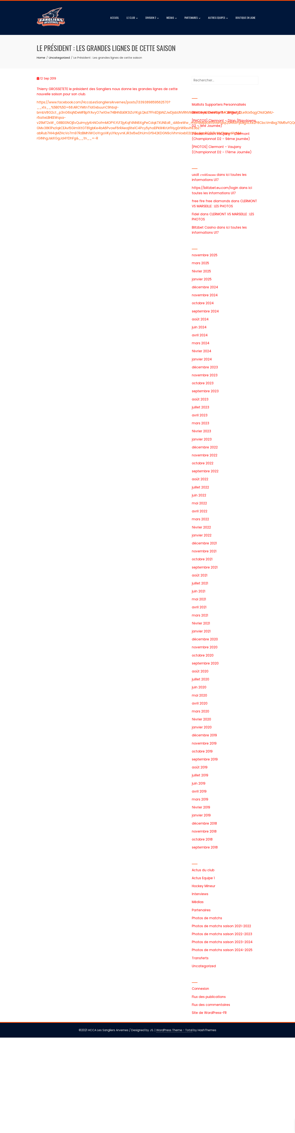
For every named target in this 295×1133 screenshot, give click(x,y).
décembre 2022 (205, 447)
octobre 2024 (203, 303)
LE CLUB (132, 18)
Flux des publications (209, 997)
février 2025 (201, 271)
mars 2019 (200, 799)
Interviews (200, 894)
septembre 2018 (205, 847)
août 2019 (200, 767)
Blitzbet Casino (204, 227)
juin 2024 (199, 327)
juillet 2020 (200, 679)
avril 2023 (200, 415)
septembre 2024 (205, 311)
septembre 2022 (205, 471)
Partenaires (201, 910)
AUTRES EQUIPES (218, 18)
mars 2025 (200, 263)
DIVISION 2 (152, 18)
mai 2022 (199, 503)
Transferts (200, 958)
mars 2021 (200, 615)
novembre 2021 (204, 551)
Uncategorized (204, 966)
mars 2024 (200, 343)
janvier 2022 (201, 535)
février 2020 (201, 719)
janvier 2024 (202, 359)
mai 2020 (199, 695)
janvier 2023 (202, 439)
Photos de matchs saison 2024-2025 (222, 950)
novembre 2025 (204, 255)
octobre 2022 (202, 463)
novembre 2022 (204, 455)
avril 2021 (199, 607)
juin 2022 (199, 495)
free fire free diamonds (211, 201)
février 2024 (201, 351)
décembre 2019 (204, 735)
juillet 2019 (200, 775)
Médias (198, 902)
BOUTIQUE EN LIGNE (245, 18)
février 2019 (201, 807)
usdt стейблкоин (204, 174)
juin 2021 (198, 591)
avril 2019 (199, 791)
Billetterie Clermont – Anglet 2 (216, 112)
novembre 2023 (205, 375)
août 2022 (200, 479)
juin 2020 (199, 687)
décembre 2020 (205, 639)
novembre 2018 (204, 831)
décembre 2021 (204, 543)
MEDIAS (171, 18)
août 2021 (199, 575)
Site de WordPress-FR (209, 1012)
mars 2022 (200, 519)
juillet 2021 (200, 583)
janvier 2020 (202, 727)
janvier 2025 (201, 279)
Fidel (195, 214)
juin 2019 (198, 783)
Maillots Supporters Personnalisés (219, 104)
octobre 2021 (202, 559)
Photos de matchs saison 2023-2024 (222, 942)
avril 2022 (199, 511)
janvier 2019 (201, 815)
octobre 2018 (202, 839)
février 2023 (201, 431)
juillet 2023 (200, 407)
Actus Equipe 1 (203, 878)
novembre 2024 (205, 295)
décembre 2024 (205, 287)
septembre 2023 (205, 391)
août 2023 (200, 399)
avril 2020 (200, 703)
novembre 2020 (205, 647)
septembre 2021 (205, 567)
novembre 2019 (204, 743)
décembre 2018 (204, 823)
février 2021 (201, 623)
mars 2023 (200, 423)
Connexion (200, 988)
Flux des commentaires (211, 1004)
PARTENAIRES (192, 18)
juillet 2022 (200, 487)
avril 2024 (200, 335)
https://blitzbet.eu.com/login (215, 188)
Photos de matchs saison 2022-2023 (222, 934)
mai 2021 (199, 599)
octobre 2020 (203, 655)
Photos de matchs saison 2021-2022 (221, 926)
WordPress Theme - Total (174, 1030)
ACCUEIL (114, 18)
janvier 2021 (201, 631)
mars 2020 (200, 711)
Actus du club (203, 870)
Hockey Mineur (203, 886)
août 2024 (200, 319)
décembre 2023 (205, 367)
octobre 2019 (202, 751)
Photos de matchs (207, 918)
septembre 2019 (205, 759)
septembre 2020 (205, 663)
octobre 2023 (203, 383)
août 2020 (200, 671)
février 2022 (201, 527)
